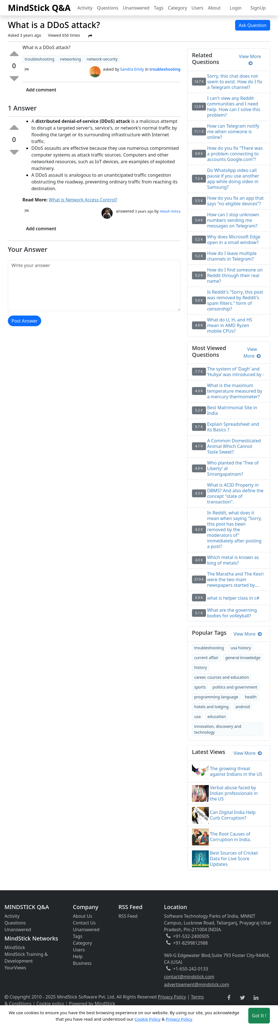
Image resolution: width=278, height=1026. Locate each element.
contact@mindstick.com (189, 977)
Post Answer (24, 321)
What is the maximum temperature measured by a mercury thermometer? (234, 391)
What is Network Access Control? (83, 200)
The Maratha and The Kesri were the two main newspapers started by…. (235, 579)
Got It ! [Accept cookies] (259, 1016)
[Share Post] (90, 36)
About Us (82, 916)
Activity (84, 8)
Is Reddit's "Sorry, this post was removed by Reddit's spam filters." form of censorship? (235, 300)
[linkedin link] (256, 998)
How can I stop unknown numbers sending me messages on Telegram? (233, 220)
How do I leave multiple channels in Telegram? (232, 256)
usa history (241, 647)
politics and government (234, 687)
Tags (158, 8)
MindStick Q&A (39, 7)
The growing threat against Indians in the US (236, 771)
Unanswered (136, 8)
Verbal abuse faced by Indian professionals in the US (234, 793)
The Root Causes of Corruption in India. (230, 836)
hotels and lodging (211, 706)
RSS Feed (128, 916)
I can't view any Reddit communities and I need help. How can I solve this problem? (233, 106)
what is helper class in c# (233, 598)
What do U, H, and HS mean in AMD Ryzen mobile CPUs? (229, 325)
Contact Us (84, 923)
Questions (107, 8)
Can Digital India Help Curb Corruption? (233, 815)
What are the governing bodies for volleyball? (232, 612)
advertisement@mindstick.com (196, 984)
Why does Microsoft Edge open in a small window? (233, 239)
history (200, 667)
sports (200, 687)
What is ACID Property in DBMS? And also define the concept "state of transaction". (235, 493)
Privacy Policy (172, 997)
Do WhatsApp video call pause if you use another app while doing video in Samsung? (233, 178)
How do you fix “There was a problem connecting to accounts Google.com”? (235, 153)
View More (250, 59)
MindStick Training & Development (26, 957)
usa (197, 716)
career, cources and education (221, 677)
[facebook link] (229, 997)
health (251, 697)
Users (197, 8)
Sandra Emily (132, 69)
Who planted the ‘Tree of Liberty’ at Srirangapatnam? (233, 468)
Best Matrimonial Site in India (232, 410)
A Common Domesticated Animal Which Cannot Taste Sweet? (234, 446)
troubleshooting (209, 647)
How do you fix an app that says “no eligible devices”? (235, 200)
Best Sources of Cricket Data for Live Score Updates (234, 858)
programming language (216, 697)
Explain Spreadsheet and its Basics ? (233, 427)
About (214, 8)
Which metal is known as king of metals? (233, 560)
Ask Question (253, 25)
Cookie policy (50, 1003)
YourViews (15, 968)
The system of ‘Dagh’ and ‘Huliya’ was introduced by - (235, 371)
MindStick (14, 947)
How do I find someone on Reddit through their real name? (235, 275)
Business (82, 963)
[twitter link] (242, 998)
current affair (206, 657)
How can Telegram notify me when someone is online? (233, 131)
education (216, 716)
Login (236, 8)
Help (78, 956)
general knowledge (243, 657)
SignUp (258, 8)
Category (177, 8)
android (242, 706)
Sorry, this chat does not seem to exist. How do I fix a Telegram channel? (234, 81)
